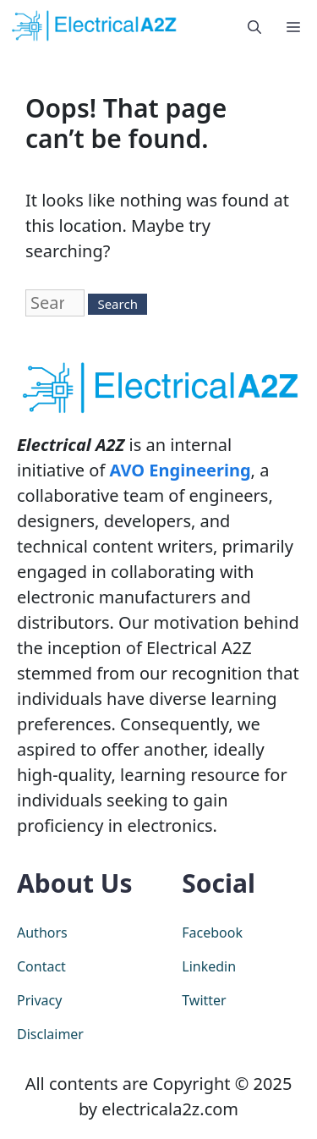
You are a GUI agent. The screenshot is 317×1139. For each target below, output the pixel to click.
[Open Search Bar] (254, 25)
